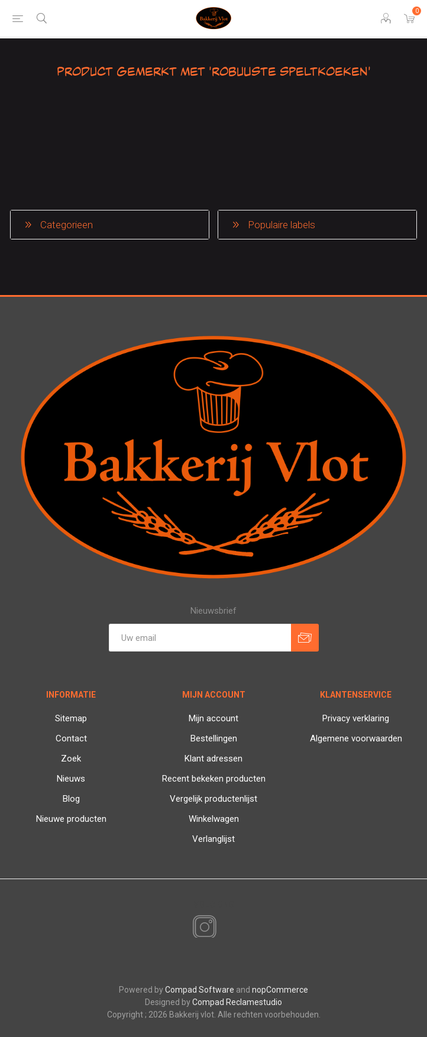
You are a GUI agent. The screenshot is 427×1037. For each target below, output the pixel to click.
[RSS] (224, 928)
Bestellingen (213, 738)
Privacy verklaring (355, 718)
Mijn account (213, 718)
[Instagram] (202, 927)
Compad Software (199, 989)
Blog (71, 798)
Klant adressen (213, 758)
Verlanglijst (213, 839)
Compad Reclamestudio (237, 1002)
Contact (71, 738)
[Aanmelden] (200, 638)
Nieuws (71, 778)
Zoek (71, 758)
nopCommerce (280, 989)
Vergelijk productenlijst (213, 798)
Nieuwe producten (71, 819)
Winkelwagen (214, 819)
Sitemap (71, 718)
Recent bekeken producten (214, 778)
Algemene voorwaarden (356, 738)
